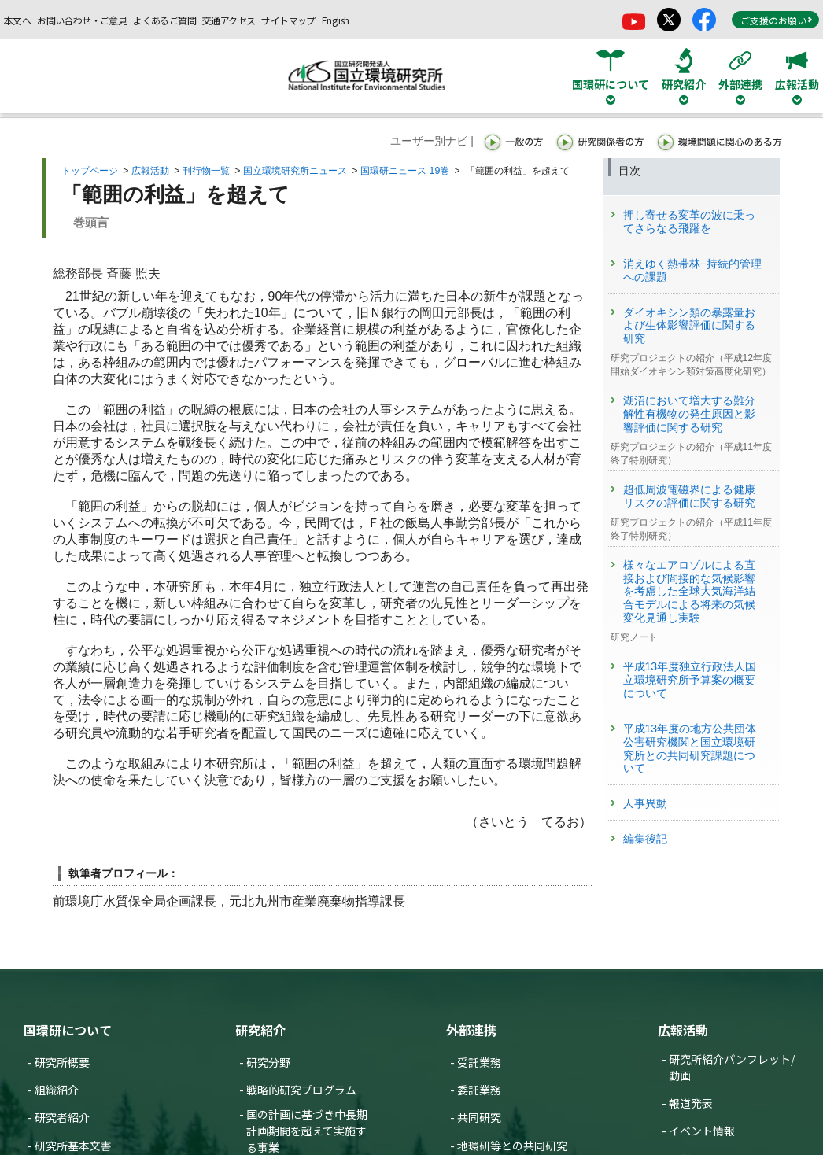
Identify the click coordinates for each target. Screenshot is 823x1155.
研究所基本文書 (73, 1145)
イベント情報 (702, 1130)
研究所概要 (62, 1062)
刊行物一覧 (206, 170)
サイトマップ (288, 20)
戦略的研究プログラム (301, 1090)
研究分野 (268, 1062)
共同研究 (479, 1117)
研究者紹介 (62, 1117)
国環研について (68, 1029)
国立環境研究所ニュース (295, 170)
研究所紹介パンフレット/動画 (732, 1067)
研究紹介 (260, 1029)
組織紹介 (57, 1090)
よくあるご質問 (164, 20)
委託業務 (479, 1090)
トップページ (89, 170)
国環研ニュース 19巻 (404, 170)
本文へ (17, 20)
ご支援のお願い (776, 20)
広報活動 (150, 170)
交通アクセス (228, 20)
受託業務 (479, 1062)
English (335, 20)
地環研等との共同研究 (512, 1145)
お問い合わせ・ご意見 (82, 20)
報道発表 (691, 1103)
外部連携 (471, 1029)
